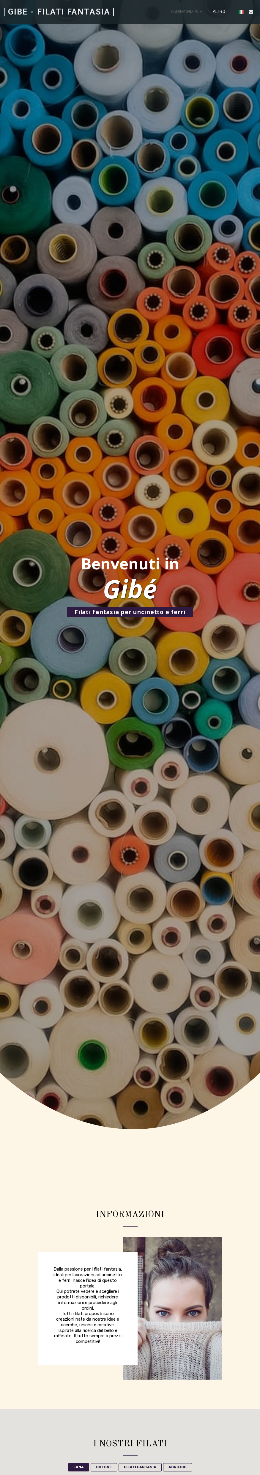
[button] (251, 12)
